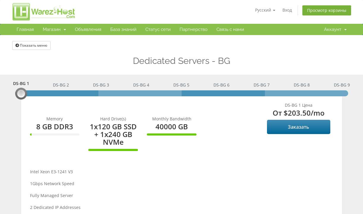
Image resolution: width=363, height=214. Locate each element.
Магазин (54, 29)
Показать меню (31, 45)
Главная (25, 29)
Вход (287, 10)
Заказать (298, 127)
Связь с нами (230, 29)
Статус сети (158, 29)
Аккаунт (335, 29)
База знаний (123, 29)
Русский (265, 10)
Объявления (88, 29)
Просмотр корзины (326, 10)
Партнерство (194, 29)
